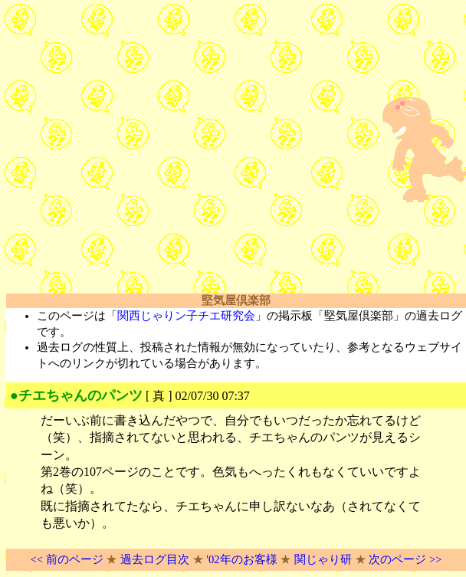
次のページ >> (405, 559)
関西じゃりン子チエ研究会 (186, 316)
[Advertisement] (143, 149)
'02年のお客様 (241, 559)
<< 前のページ (66, 559)
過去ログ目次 (154, 559)
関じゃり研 (323, 559)
